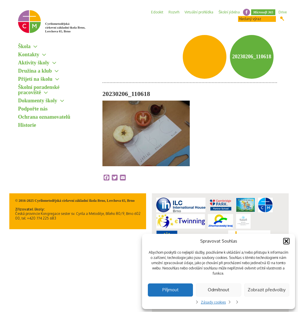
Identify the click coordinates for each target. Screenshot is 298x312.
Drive (283, 12)
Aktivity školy (33, 63)
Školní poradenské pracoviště (39, 89)
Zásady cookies (213, 302)
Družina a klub (35, 71)
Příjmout (170, 289)
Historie (27, 125)
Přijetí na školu (35, 79)
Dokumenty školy (37, 101)
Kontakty (28, 54)
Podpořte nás (33, 109)
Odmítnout (218, 289)
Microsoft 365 (263, 12)
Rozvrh (173, 12)
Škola (24, 46)
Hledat (282, 19)
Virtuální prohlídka (199, 12)
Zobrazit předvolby (266, 289)
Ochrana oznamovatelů (44, 117)
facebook (246, 12)
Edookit (157, 12)
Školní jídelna (229, 12)
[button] (286, 241)
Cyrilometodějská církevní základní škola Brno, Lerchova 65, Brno (65, 27)
